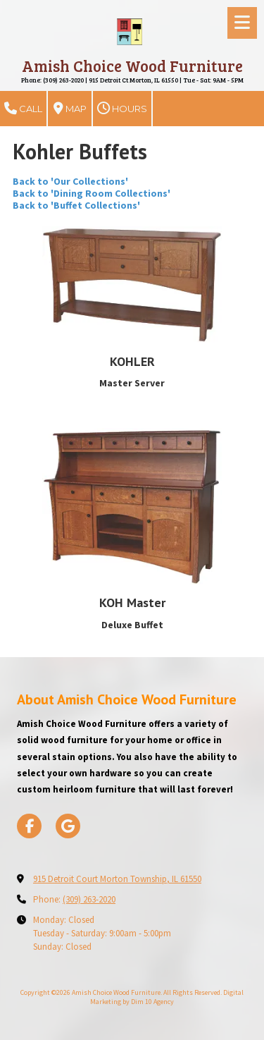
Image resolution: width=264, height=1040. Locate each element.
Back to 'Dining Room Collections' (91, 193)
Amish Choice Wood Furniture (132, 65)
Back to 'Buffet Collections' (76, 205)
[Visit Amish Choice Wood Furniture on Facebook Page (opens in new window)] (29, 826)
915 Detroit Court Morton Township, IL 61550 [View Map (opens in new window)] (117, 879)
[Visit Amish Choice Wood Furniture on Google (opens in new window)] (68, 826)
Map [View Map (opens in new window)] (70, 108)
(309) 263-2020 (89, 899)
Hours (122, 108)
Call (23, 108)
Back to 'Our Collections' (70, 181)
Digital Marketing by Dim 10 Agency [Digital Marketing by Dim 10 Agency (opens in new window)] (167, 996)
